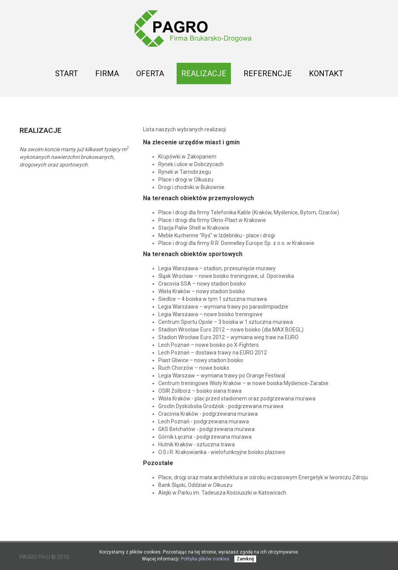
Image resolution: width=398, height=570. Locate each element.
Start (66, 73)
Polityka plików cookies (205, 559)
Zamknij (245, 559)
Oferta (150, 75)
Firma (107, 73)
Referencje (268, 73)
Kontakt (326, 73)
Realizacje (203, 75)
